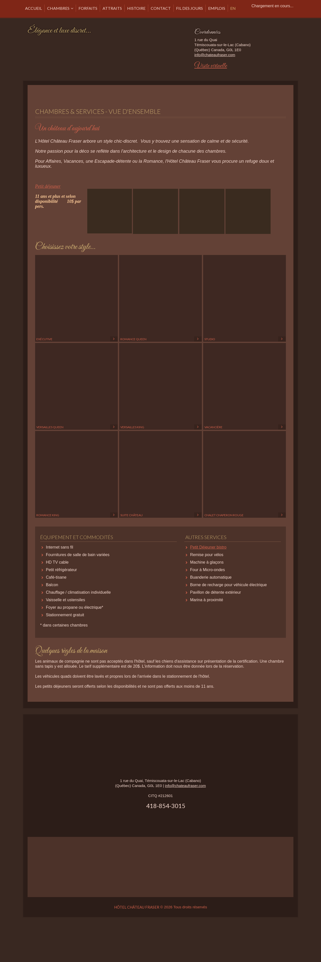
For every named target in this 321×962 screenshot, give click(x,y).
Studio (244, 298)
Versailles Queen (76, 386)
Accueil (33, 8)
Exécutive (76, 298)
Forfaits (87, 8)
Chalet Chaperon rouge (244, 474)
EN (233, 8)
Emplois (216, 8)
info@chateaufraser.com (214, 55)
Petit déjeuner (47, 186)
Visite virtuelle (210, 65)
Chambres (58, 8)
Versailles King (160, 386)
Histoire (136, 8)
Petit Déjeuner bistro (208, 547)
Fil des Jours (189, 8)
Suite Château (160, 474)
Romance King (76, 474)
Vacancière (244, 386)
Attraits (112, 8)
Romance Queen (160, 298)
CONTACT (161, 8)
